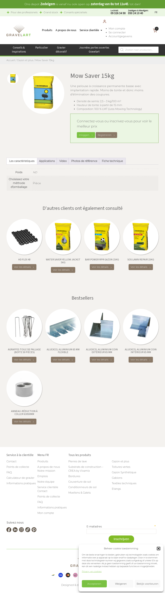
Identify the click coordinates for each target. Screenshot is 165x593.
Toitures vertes (121, 466)
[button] (158, 548)
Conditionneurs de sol (82, 487)
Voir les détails (24, 267)
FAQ (9, 472)
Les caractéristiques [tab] (21, 161)
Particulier (41, 48)
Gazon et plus (25, 60)
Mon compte (117, 28)
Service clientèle (89, 30)
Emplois (42, 476)
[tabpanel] (43, 93)
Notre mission (46, 470)
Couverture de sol (79, 481)
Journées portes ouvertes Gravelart (94, 50)
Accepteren (94, 583)
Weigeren (121, 583)
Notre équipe (45, 481)
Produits (47, 30)
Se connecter (117, 32)
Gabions (117, 477)
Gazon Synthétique (124, 472)
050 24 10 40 (138, 12)
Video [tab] (63, 161)
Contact (11, 461)
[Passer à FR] (156, 12)
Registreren (106, 135)
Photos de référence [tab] (84, 161)
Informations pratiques (21, 483)
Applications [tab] (47, 161)
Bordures (74, 476)
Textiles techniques (124, 483)
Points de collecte (17, 466)
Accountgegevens (120, 36)
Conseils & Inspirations (19, 50)
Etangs (116, 488)
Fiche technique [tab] (112, 161)
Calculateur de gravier (20, 477)
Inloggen (86, 135)
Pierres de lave (77, 461)
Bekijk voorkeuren (147, 583)
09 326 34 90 (118, 12)
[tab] (12, 78)
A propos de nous (66, 30)
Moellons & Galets (79, 492)
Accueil (10, 60)
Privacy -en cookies (92, 571)
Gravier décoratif (61, 50)
